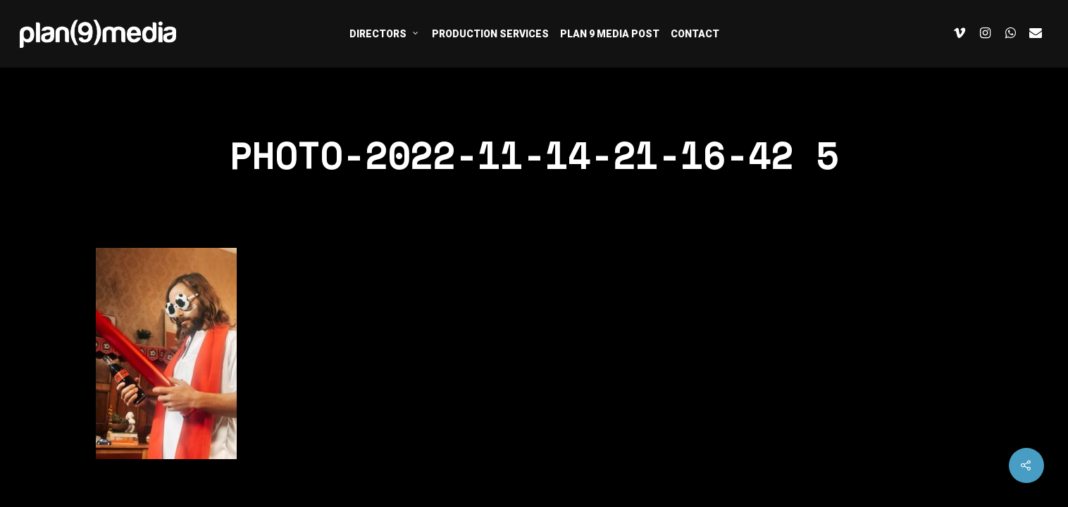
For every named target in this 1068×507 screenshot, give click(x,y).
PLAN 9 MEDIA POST (609, 33)
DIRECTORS (384, 33)
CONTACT (695, 33)
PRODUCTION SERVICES (490, 33)
